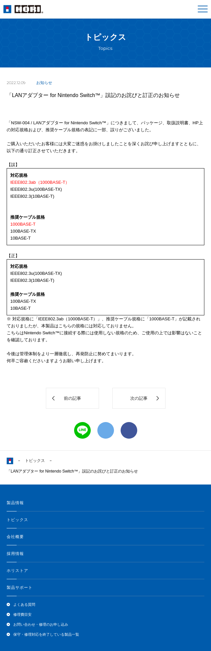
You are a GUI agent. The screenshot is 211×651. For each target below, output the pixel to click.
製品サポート (20, 587)
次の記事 (139, 398)
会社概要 (15, 536)
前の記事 (72, 398)
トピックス (35, 460)
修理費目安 (22, 614)
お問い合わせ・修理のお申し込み (40, 624)
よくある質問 (24, 604)
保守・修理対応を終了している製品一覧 (46, 634)
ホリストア (17, 570)
